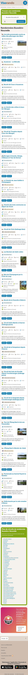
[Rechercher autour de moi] (23, 17)
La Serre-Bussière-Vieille (9, 559)
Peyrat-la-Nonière (7, 578)
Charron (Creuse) (7, 551)
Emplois (3, 650)
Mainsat (5, 571)
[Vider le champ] (20, 17)
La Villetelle (6, 562)
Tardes (4, 603)
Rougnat (5, 581)
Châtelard (5, 553)
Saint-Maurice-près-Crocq (9, 592)
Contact (3, 658)
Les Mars (5, 567)
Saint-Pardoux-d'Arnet (8, 595)
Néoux (4, 576)
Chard (4, 550)
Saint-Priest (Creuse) (8, 596)
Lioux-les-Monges (7, 568)
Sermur (5, 601)
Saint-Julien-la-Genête (8, 587)
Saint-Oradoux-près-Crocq (9, 593)
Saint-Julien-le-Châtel (8, 589)
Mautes (5, 573)
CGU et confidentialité (6, 645)
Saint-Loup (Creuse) (8, 590)
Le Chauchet (6, 564)
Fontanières (6, 556)
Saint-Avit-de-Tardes (8, 582)
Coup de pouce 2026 (7, 655)
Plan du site (4, 647)
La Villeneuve (6, 560)
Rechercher (21, 21)
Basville (5, 542)
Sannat (5, 599)
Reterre (5, 579)
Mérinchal (5, 575)
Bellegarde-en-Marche (8, 543)
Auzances (5, 540)
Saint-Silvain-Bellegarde (9, 598)
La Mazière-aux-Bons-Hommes (10, 557)
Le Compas (6, 565)
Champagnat (6, 548)
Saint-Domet (6, 585)
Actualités (3, 653)
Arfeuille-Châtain (7, 539)
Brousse (5, 546)
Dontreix (5, 554)
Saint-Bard (5, 584)
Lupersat (5, 570)
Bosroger (5, 545)
